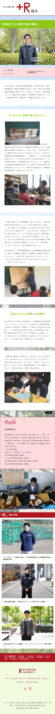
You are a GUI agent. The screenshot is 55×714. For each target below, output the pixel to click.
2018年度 (40, 657)
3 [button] (51, 506)
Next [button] (51, 492)
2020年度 (21, 657)
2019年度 (31, 657)
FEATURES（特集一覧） (18, 678)
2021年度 (12, 657)
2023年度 (39, 656)
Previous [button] (4, 492)
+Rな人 (8, 678)
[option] (27, 490)
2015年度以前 (24, 659)
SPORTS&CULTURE (34, 678)
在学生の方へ (45, 678)
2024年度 (30, 656)
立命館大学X (20, 682)
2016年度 (13, 659)
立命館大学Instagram (31, 682)
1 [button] (42, 506)
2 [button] (46, 506)
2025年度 (21, 656)
